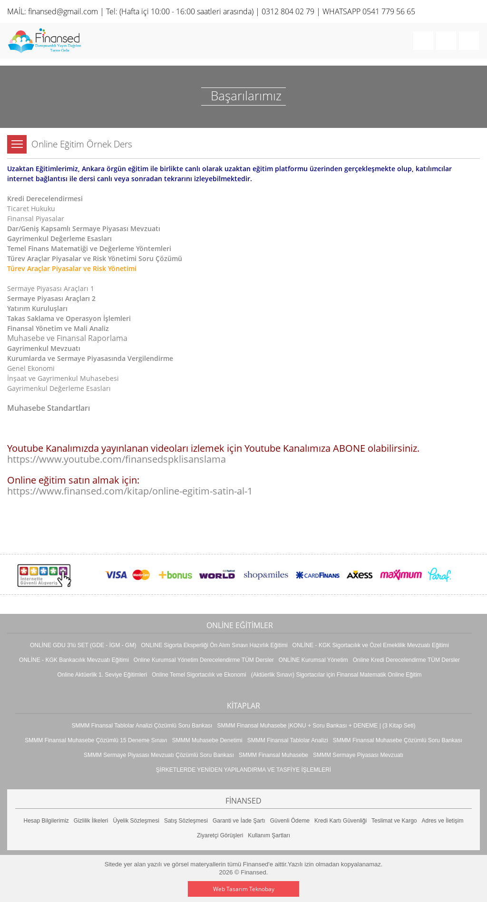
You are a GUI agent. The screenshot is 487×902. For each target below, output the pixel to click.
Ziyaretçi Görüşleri (220, 835)
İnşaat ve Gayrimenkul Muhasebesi (63, 378)
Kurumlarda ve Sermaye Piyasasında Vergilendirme (90, 358)
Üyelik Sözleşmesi (136, 820)
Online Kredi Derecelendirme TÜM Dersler (406, 660)
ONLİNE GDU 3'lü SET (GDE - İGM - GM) (83, 645)
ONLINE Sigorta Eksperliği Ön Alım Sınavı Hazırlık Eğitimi (214, 645)
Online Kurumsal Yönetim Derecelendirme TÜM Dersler (204, 660)
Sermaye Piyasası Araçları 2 (51, 298)
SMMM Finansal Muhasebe (273, 755)
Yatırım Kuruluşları (37, 308)
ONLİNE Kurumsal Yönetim (313, 660)
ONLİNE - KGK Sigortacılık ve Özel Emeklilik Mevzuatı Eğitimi (370, 645)
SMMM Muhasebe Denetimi (207, 740)
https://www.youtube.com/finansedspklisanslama (116, 459)
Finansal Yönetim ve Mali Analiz (58, 328)
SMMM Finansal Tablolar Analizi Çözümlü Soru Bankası (142, 725)
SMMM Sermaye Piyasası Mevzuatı (358, 755)
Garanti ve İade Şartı (239, 820)
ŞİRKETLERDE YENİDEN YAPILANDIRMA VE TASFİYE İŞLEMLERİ (243, 769)
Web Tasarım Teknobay (243, 889)
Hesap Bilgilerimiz (45, 820)
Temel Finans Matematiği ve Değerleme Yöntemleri (89, 248)
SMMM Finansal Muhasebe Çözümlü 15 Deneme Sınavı (96, 740)
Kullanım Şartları (269, 835)
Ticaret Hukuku (31, 208)
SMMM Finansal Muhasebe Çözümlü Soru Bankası (397, 740)
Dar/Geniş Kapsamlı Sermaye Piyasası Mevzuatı (83, 228)
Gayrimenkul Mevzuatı (43, 348)
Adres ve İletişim (442, 820)
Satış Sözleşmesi (186, 820)
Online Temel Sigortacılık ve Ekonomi (199, 674)
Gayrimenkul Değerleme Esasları (59, 238)
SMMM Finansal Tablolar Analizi (287, 740)
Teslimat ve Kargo (394, 820)
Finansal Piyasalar (35, 218)
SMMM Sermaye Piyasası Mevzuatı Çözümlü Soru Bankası (159, 755)
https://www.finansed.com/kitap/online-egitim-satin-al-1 (130, 491)
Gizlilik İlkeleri (91, 820)
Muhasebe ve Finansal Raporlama (67, 338)
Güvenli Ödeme (290, 820)
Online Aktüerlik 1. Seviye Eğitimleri (102, 674)
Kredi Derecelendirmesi (45, 198)
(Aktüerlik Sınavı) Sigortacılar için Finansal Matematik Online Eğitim (336, 674)
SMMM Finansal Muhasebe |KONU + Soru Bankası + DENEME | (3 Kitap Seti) (316, 725)
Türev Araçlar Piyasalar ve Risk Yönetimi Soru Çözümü (94, 258)
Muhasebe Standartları (48, 408)
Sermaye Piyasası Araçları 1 (50, 288)
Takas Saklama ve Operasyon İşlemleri (69, 318)
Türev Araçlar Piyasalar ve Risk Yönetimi (71, 268)
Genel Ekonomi (31, 368)
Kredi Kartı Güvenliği (340, 820)
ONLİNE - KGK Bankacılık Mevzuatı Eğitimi (74, 660)
